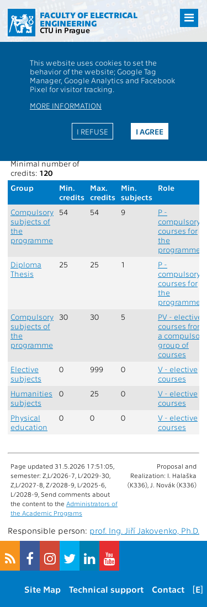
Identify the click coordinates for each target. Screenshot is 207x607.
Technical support (106, 589)
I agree (149, 131)
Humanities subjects (31, 398)
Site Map (42, 589)
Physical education (28, 422)
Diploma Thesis (25, 269)
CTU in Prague (65, 29)
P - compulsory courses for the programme (179, 230)
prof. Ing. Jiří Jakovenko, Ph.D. (144, 530)
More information (66, 105)
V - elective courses (178, 373)
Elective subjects (25, 373)
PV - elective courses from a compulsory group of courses (182, 335)
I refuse (92, 131)
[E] (198, 589)
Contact (168, 589)
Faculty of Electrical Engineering (88, 19)
